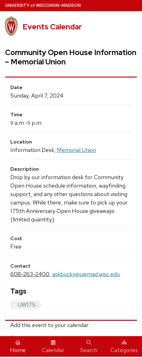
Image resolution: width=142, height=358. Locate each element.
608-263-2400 (29, 274)
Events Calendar (52, 27)
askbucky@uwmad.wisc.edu (86, 274)
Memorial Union (76, 150)
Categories (124, 347)
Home (18, 347)
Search (88, 347)
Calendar (53, 347)
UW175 (26, 304)
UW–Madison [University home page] (43, 5)
